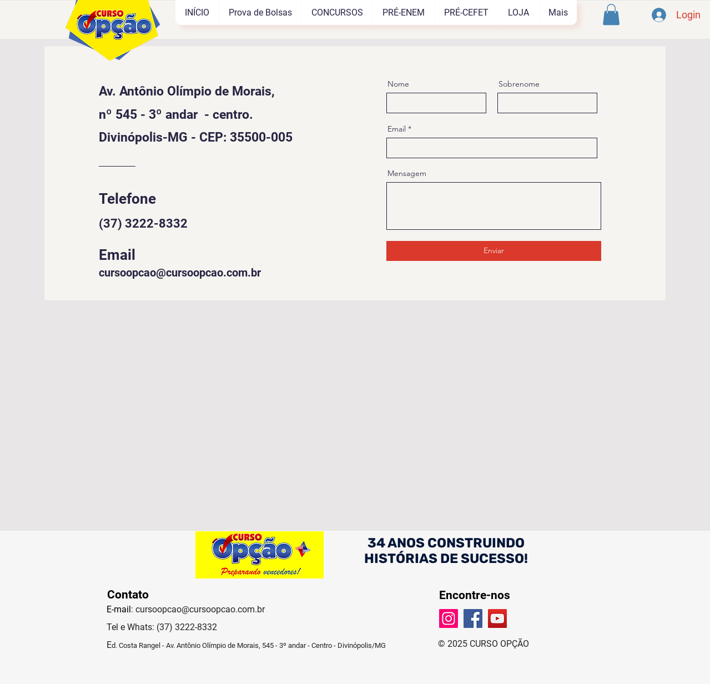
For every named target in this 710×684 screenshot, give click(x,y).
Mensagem (406, 173)
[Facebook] (473, 618)
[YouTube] (497, 618)
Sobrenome (519, 84)
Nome (398, 84)
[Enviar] (493, 251)
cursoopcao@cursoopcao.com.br (180, 272)
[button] (611, 14)
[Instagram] (448, 618)
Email (396, 129)
